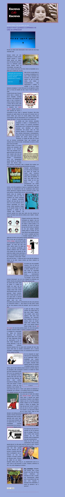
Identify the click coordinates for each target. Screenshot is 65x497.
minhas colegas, (11, 241)
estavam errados (27, 395)
